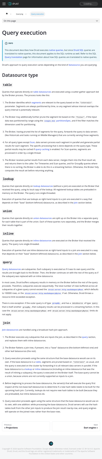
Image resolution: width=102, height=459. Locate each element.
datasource (74, 64)
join (76, 202)
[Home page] (6, 14)
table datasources (42, 91)
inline (38, 369)
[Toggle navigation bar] (4, 4)
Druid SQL (78, 50)
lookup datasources (43, 186)
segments (36, 102)
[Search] (88, 4)
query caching (42, 149)
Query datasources (11, 269)
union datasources (42, 218)
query (85, 337)
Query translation (13, 57)
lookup (28, 369)
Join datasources (10, 329)
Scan (32, 142)
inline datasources (42, 240)
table (38, 361)
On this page (10, 20)
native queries (56, 50)
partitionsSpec (57, 120)
